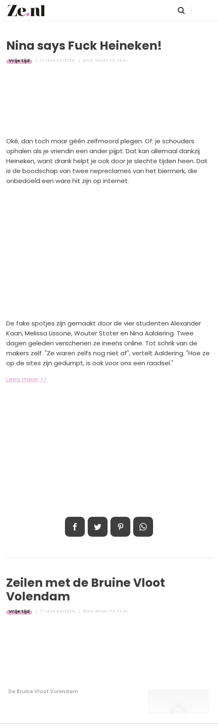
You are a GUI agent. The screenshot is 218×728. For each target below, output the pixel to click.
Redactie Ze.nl (111, 60)
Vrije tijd (19, 60)
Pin (120, 527)
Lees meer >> (26, 379)
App (143, 527)
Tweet (98, 527)
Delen (75, 527)
